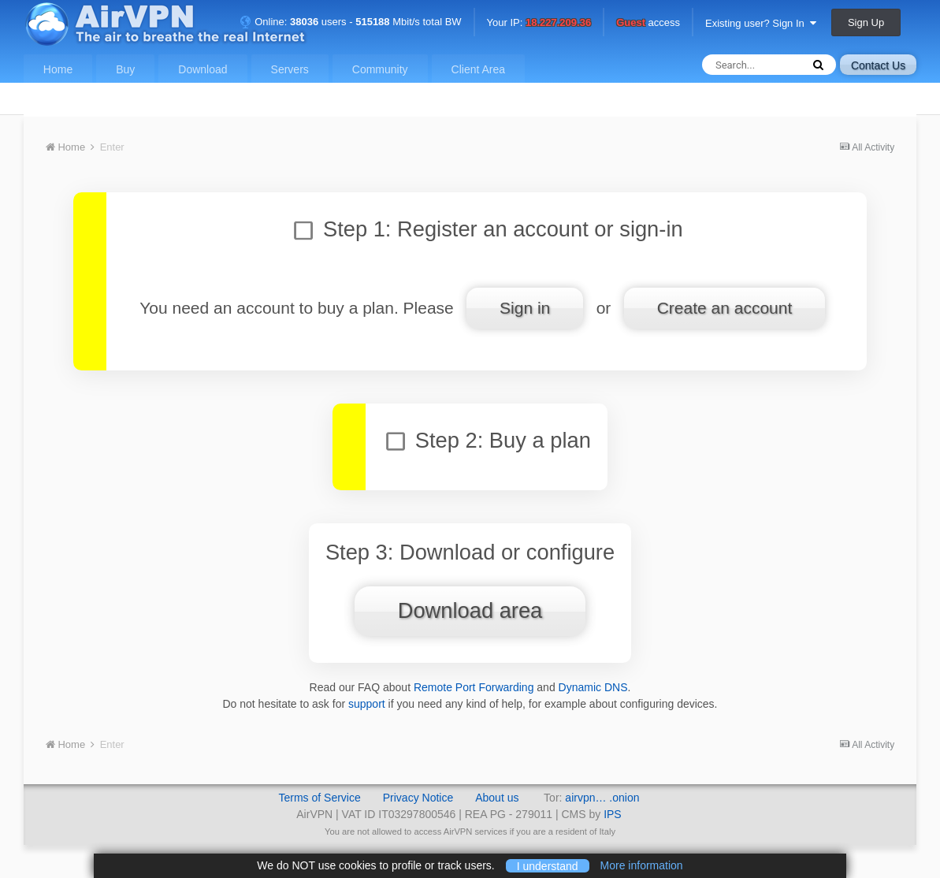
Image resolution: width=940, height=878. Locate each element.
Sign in (525, 308)
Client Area (478, 69)
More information (641, 865)
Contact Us (878, 65)
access (648, 23)
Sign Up (866, 22)
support (366, 704)
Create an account (725, 308)
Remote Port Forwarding (474, 687)
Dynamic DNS (593, 687)
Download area (470, 610)
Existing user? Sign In (760, 23)
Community (380, 69)
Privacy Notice (418, 797)
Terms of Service (319, 797)
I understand (547, 865)
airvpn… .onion (602, 797)
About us (496, 797)
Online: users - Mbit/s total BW (351, 22)
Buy (125, 69)
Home (57, 69)
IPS (613, 814)
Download (202, 69)
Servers (290, 69)
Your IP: (539, 23)
